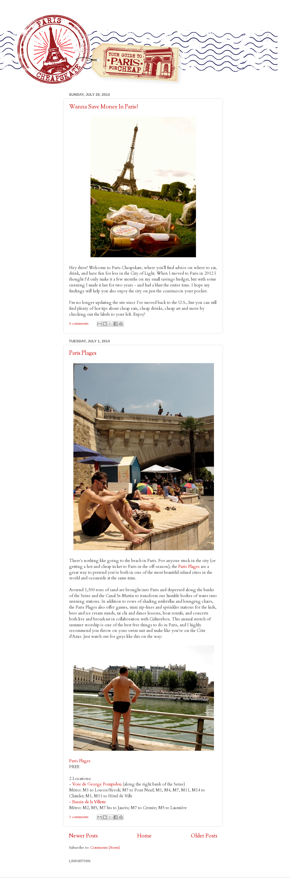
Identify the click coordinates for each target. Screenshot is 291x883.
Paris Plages (82, 353)
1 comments (78, 817)
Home (144, 835)
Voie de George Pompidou (97, 784)
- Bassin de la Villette (87, 802)
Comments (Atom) (105, 847)
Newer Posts (83, 835)
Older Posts (204, 835)
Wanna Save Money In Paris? (103, 107)
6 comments (78, 323)
